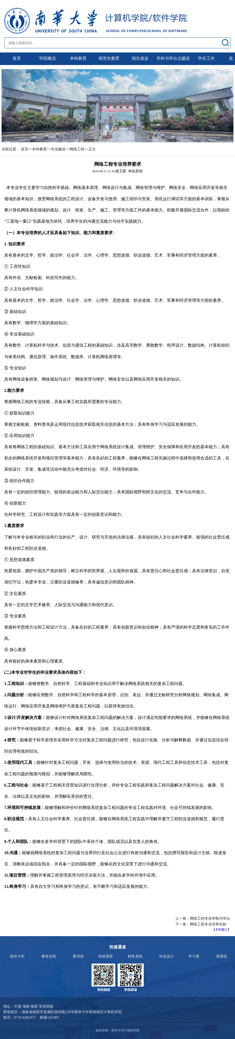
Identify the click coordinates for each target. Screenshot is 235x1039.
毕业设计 (166, 956)
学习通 (193, 956)
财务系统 (135, 956)
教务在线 (48, 956)
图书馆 (78, 956)
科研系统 (105, 956)
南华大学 (17, 956)
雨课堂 (221, 956)
